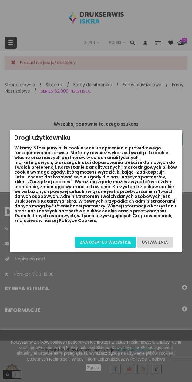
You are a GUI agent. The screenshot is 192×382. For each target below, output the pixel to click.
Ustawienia (155, 242)
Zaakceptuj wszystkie (105, 242)
